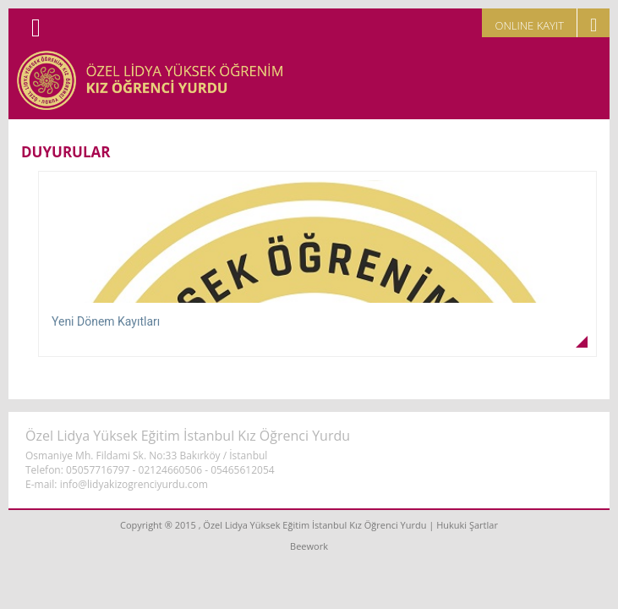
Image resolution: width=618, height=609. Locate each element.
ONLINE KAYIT (529, 25)
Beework (309, 546)
